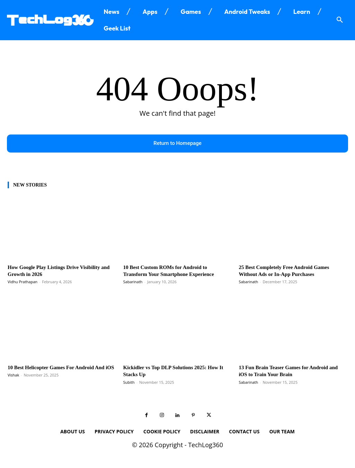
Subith (129, 383)
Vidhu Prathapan (22, 282)
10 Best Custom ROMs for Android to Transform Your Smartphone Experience (174, 271)
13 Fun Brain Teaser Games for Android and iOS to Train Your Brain (289, 372)
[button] (339, 20)
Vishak (13, 383)
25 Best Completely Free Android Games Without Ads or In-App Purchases (290, 271)
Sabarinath (132, 282)
